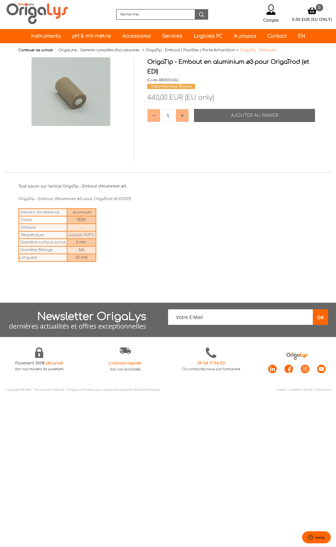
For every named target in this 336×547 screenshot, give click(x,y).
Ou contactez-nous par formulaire (211, 369)
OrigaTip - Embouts (258, 50)
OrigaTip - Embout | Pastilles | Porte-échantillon (190, 50)
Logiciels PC (208, 36)
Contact (277, 36)
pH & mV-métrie (91, 36)
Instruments (46, 36)
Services (172, 36)
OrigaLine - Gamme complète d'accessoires (99, 50)
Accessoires (136, 36)
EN (301, 36)
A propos (245, 36)
